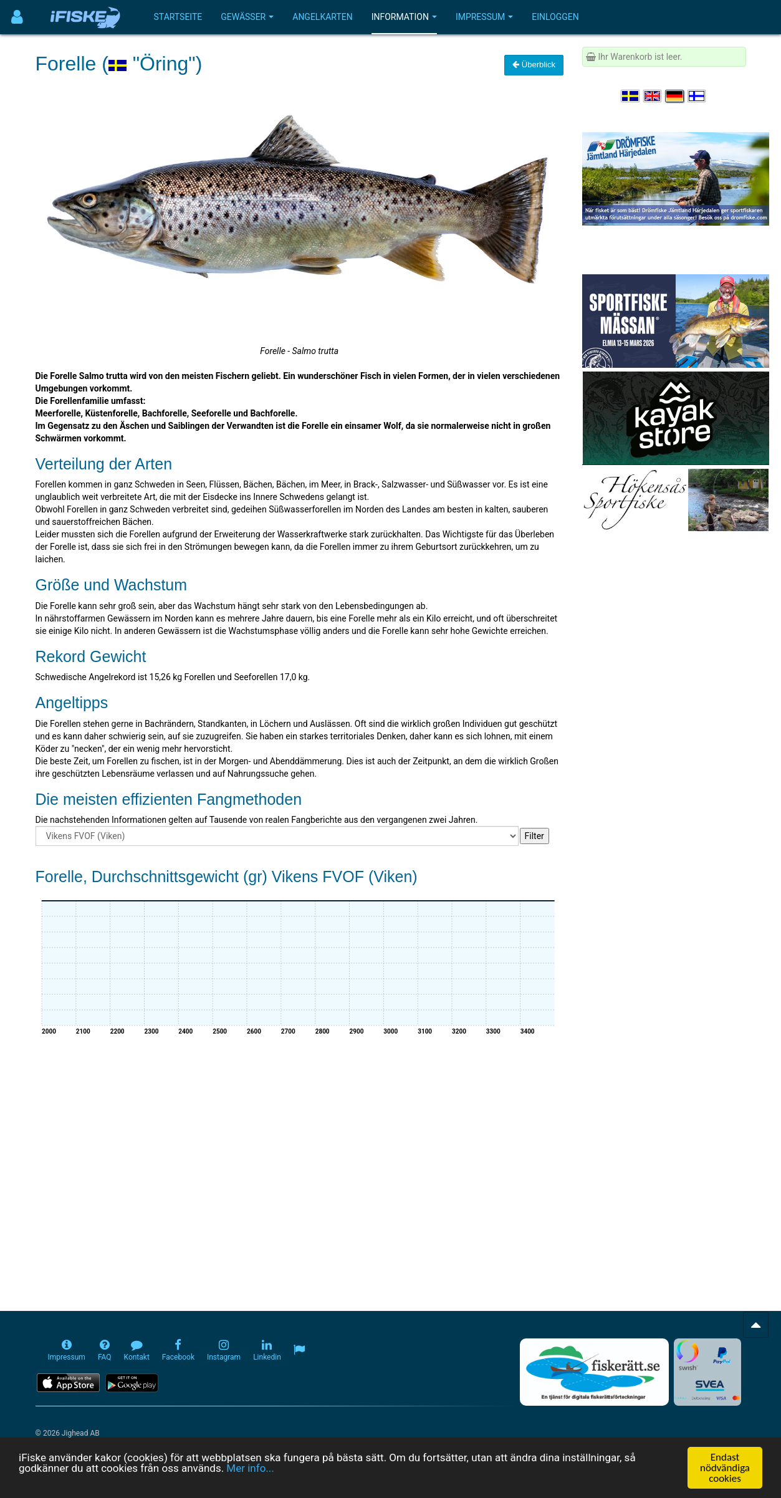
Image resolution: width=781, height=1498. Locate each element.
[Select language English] (653, 96)
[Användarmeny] (17, 17)
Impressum (484, 17)
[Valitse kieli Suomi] (697, 96)
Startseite (178, 17)
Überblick (533, 64)
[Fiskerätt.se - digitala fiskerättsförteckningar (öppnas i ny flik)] (594, 1372)
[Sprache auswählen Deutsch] (675, 96)
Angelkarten (322, 17)
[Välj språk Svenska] (631, 96)
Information (404, 17)
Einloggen (555, 17)
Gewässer (247, 17)
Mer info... (250, 1468)
